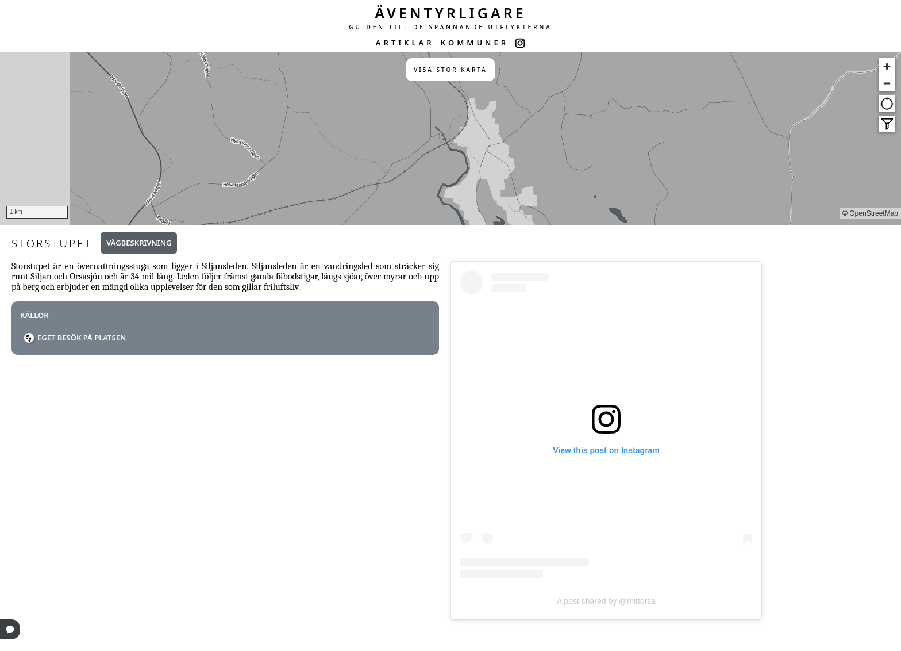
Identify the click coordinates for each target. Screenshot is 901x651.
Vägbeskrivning (138, 243)
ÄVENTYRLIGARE (450, 12)
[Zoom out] (887, 83)
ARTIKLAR (405, 42)
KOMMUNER (475, 42)
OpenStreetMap (873, 213)
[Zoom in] (887, 66)
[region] (450, 138)
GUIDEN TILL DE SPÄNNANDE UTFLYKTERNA (450, 27)
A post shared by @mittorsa (606, 601)
